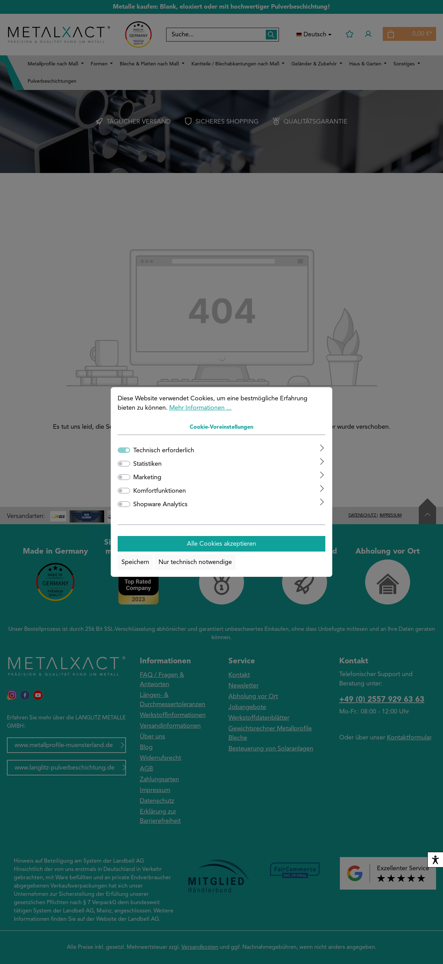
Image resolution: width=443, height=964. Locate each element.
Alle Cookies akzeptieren (221, 544)
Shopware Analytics (160, 504)
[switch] (124, 463)
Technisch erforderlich (163, 450)
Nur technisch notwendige (195, 562)
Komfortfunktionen (159, 491)
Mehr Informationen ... (200, 408)
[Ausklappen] (322, 448)
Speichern (135, 562)
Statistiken (147, 464)
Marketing (147, 477)
